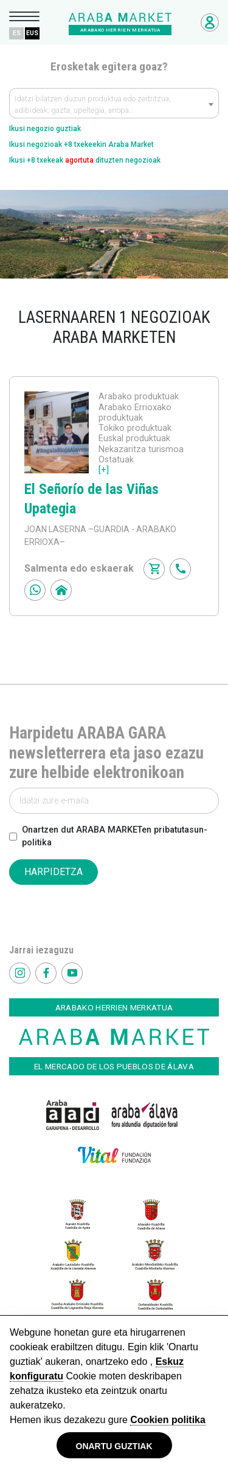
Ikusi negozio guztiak (45, 128)
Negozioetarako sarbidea (210, 22)
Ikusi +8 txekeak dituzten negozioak (85, 160)
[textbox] (114, 106)
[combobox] (114, 103)
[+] (103, 470)
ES (17, 33)
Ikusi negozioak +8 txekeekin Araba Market (81, 144)
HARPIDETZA (53, 872)
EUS (32, 33)
